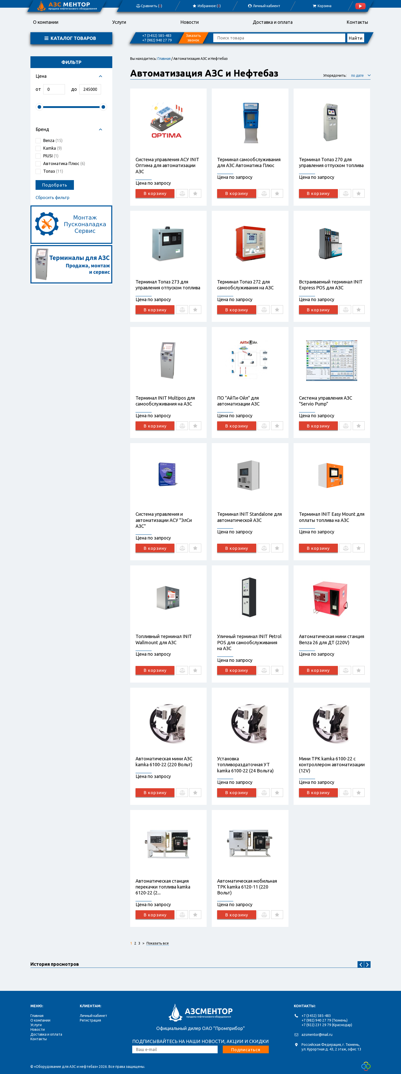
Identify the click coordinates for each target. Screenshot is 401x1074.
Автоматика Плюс (64, 163)
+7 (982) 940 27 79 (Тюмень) (325, 1020)
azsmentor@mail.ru (317, 1035)
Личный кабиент (264, 6)
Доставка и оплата (273, 22)
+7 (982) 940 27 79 (157, 40)
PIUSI (51, 156)
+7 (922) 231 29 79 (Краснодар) (327, 1025)
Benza (53, 140)
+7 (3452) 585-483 (157, 36)
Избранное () (206, 6)
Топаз (53, 171)
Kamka (52, 148)
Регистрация (90, 1020)
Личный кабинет (93, 1016)
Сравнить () (148, 6)
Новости (189, 22)
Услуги (119, 22)
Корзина (321, 6)
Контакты (357, 22)
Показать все (158, 943)
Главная (164, 59)
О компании (45, 22)
